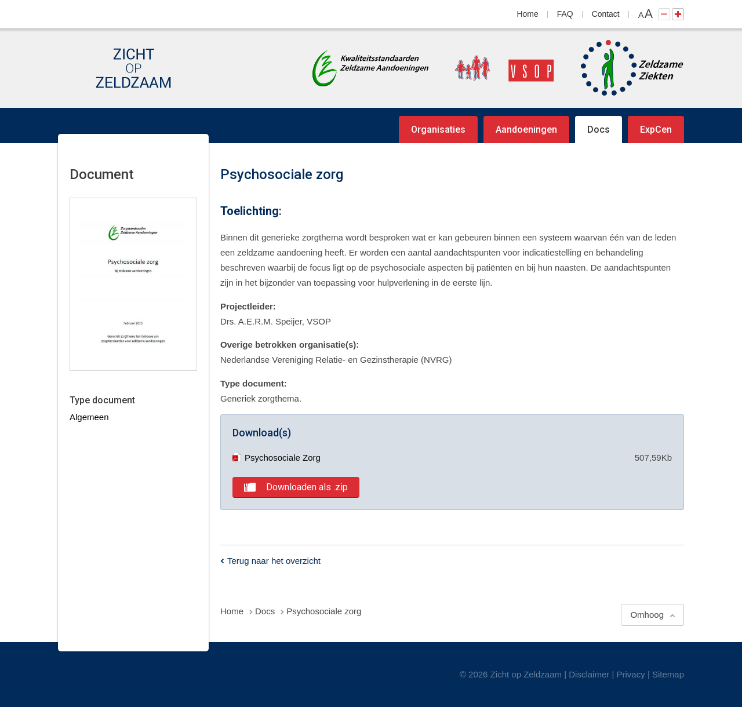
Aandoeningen (526, 129)
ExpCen (656, 129)
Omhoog (647, 614)
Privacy (631, 674)
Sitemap (668, 674)
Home (528, 14)
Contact (606, 14)
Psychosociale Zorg (276, 457)
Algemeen (89, 417)
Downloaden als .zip (307, 487)
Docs (598, 129)
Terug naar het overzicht (274, 561)
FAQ (565, 14)
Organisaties (438, 129)
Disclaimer (589, 674)
